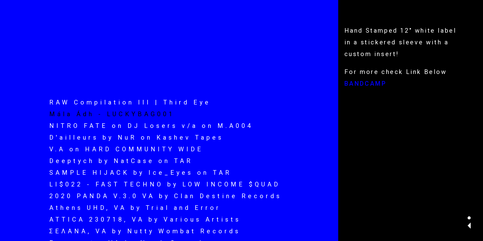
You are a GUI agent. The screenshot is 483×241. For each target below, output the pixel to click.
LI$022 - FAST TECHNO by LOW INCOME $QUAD (164, 184)
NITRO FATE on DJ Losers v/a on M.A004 (151, 125)
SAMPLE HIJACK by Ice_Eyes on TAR (140, 172)
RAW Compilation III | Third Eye (130, 102)
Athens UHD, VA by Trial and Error (135, 207)
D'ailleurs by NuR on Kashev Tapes (136, 137)
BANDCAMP (365, 83)
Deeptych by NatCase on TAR (121, 161)
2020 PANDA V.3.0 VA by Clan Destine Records (165, 196)
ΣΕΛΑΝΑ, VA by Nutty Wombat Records (145, 231)
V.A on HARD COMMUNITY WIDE (126, 149)
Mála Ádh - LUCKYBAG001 (112, 114)
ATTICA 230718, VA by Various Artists (145, 219)
